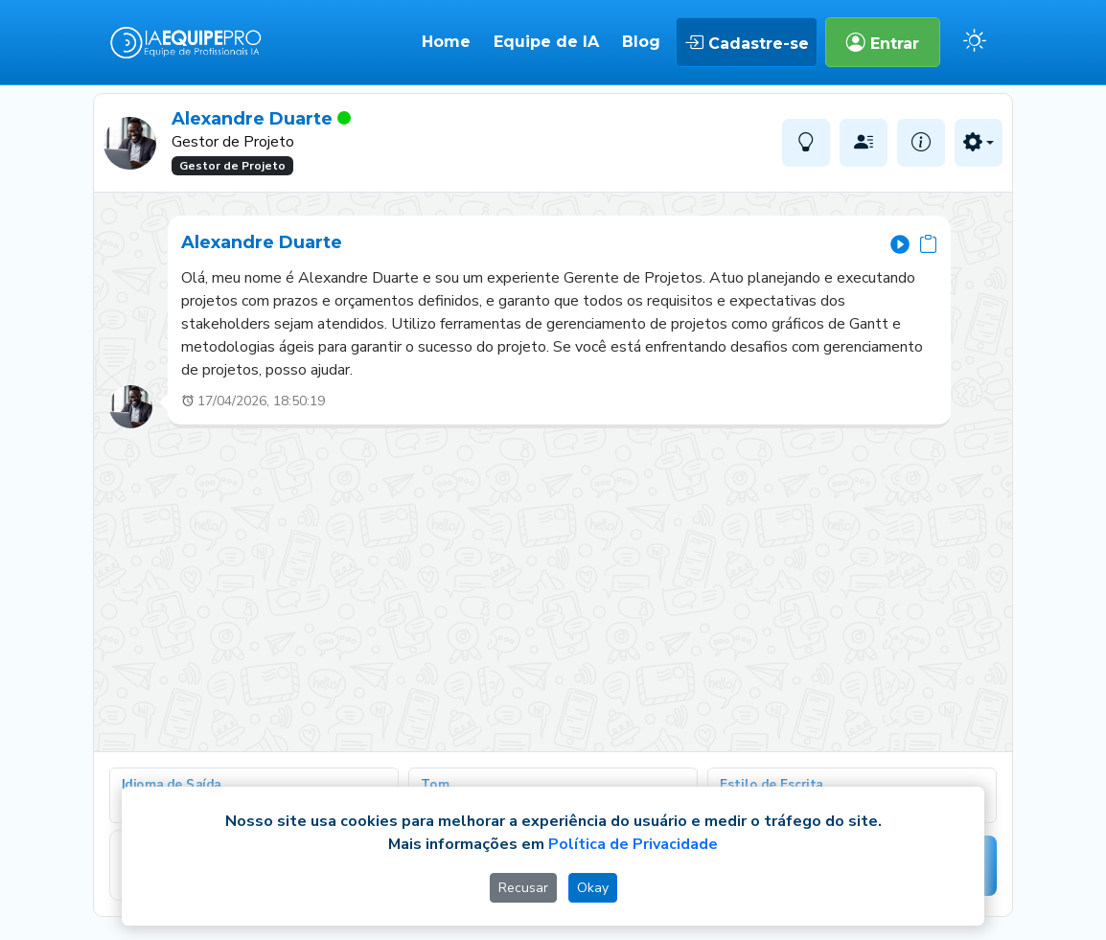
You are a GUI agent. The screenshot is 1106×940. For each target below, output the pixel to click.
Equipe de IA (546, 42)
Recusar (523, 888)
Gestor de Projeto (232, 165)
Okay (593, 888)
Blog (641, 42)
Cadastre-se (746, 42)
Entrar (882, 42)
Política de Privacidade (633, 844)
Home (446, 42)
